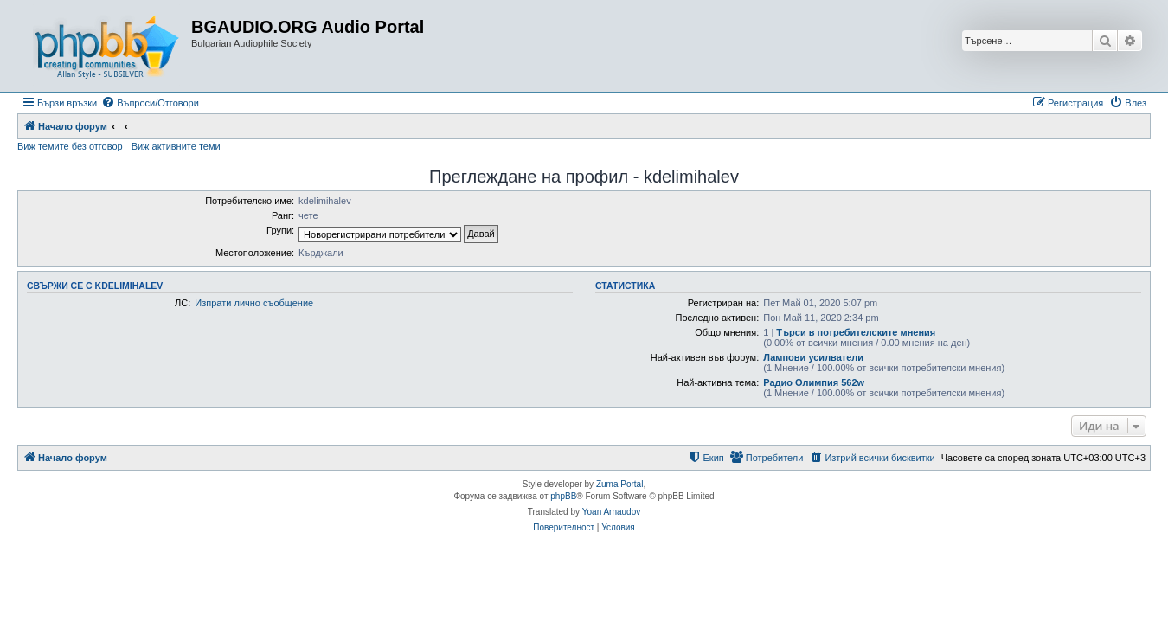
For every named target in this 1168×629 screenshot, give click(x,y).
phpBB (563, 496)
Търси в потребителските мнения (855, 332)
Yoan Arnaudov (611, 512)
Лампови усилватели (813, 357)
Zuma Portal (619, 484)
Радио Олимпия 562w (813, 382)
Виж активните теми (176, 146)
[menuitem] (150, 103)
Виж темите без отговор (70, 146)
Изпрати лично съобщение (254, 303)
